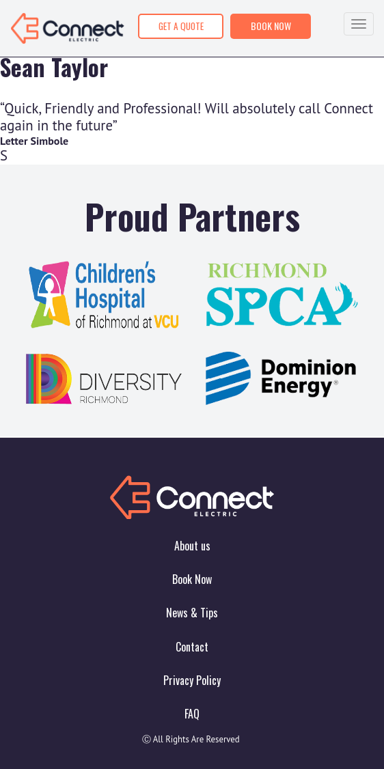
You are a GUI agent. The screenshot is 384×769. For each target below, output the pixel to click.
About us (192, 545)
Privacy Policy (192, 680)
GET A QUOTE (181, 26)
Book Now (192, 579)
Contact (192, 647)
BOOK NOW (271, 25)
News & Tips (192, 612)
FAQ (192, 713)
